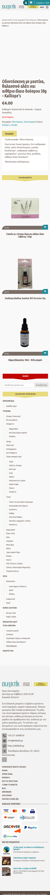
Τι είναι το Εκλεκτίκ (9, 785)
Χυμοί (8, 603)
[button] (45, 227)
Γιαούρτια (12, 492)
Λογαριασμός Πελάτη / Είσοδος (14, 767)
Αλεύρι (8, 441)
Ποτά (5, 576)
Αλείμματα (10, 424)
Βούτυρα (12, 469)
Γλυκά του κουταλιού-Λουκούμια (21, 502)
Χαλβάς (11, 513)
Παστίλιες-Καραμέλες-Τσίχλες (20, 521)
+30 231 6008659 (16, 735)
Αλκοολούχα (10, 581)
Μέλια (8, 548)
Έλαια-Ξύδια (10, 533)
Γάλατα (11, 488)
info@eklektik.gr (15, 740)
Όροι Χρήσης (7, 795)
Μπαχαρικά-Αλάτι (10, 622)
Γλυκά (8, 497)
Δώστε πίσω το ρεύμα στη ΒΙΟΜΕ (24, 868)
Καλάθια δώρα (11, 406)
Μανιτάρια (10, 545)
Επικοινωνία (6, 792)
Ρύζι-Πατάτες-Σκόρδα (14, 563)
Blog (4, 788)
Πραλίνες (12, 436)
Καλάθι (4, 770)
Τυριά (11, 461)
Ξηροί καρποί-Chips (13, 552)
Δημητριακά (10, 530)
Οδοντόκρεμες (31, 20)
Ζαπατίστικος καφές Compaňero (24, 858)
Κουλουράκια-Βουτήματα (18, 506)
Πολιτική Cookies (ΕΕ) (10, 799)
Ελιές (8, 537)
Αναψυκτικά (10, 599)
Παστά (8, 560)
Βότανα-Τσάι (11, 613)
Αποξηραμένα (11, 449)
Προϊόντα (6, 778)
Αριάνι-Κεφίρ (13, 484)
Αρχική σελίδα (7, 20)
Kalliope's (6, 125)
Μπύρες (12, 594)
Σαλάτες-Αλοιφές (15, 465)
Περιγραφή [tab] (9, 133)
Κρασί (11, 590)
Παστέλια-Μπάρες (15, 517)
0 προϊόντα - (39, 2)
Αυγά (11, 473)
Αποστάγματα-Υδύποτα (17, 586)
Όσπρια (8, 556)
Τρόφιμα (7, 411)
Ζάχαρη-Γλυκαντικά (13, 416)
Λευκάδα (14, 125)
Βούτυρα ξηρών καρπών (18, 433)
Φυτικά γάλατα (11, 420)
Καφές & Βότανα (10, 608)
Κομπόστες (13, 524)
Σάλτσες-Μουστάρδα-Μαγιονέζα (18, 567)
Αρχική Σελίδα (7, 774)
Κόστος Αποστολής (10, 781)
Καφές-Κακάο (11, 617)
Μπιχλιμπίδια (8, 401)
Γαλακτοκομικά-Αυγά (13, 456)
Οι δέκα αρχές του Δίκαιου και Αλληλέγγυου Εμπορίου (28, 848)
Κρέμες (11, 477)
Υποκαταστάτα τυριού (17, 480)
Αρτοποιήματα (11, 453)
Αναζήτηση (41, 385)
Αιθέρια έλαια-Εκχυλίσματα (16, 642)
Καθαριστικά (8, 651)
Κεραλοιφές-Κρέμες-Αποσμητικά (18, 638)
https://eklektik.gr (16, 746)
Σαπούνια (9, 634)
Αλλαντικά (10, 445)
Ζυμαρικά (9, 541)
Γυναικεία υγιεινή (12, 631)
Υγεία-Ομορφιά (18, 20)
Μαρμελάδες (13, 429)
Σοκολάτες (13, 509)
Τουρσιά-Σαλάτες (12, 571)
